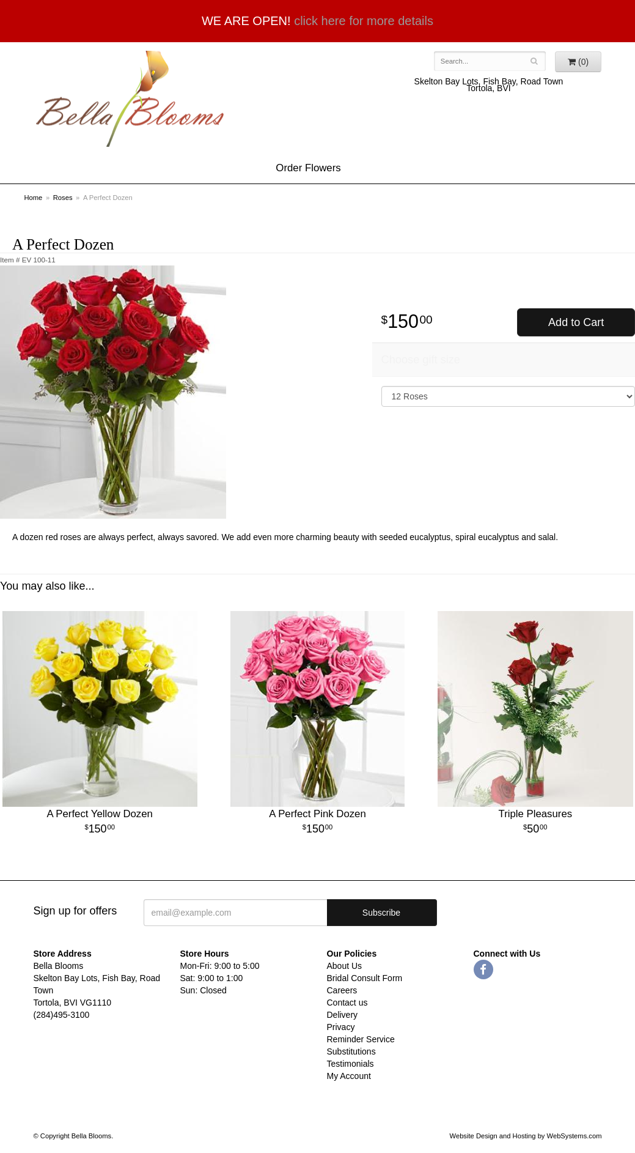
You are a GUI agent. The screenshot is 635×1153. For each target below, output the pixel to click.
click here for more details (363, 21)
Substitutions (351, 1051)
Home (33, 197)
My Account (349, 1076)
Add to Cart (576, 322)
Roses (63, 197)
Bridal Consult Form (365, 978)
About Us (344, 966)
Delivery (342, 1015)
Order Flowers (308, 168)
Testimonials (350, 1064)
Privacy (341, 1027)
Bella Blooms (129, 99)
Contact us (347, 1002)
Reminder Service (361, 1039)
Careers (342, 990)
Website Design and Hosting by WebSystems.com (526, 1136)
